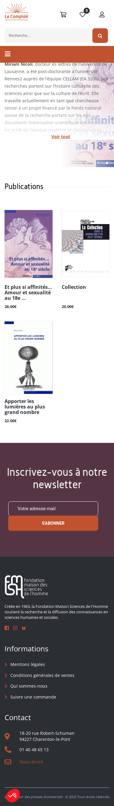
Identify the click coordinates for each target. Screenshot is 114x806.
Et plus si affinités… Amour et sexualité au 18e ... (28, 292)
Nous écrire (31, 762)
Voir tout (60, 136)
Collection (74, 287)
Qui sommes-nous (28, 686)
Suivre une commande (33, 697)
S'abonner (53, 523)
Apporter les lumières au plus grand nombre (25, 406)
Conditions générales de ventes (42, 675)
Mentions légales (27, 664)
